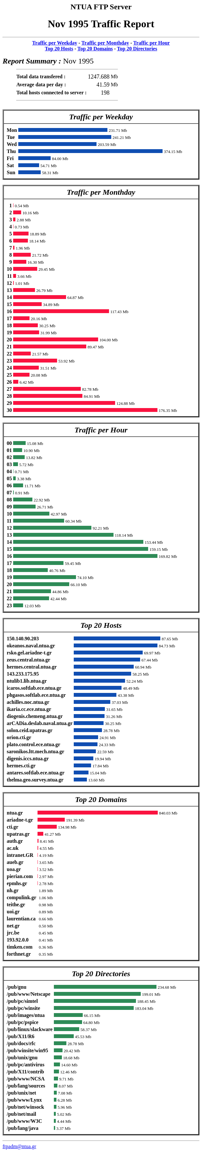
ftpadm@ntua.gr (19, 1146)
